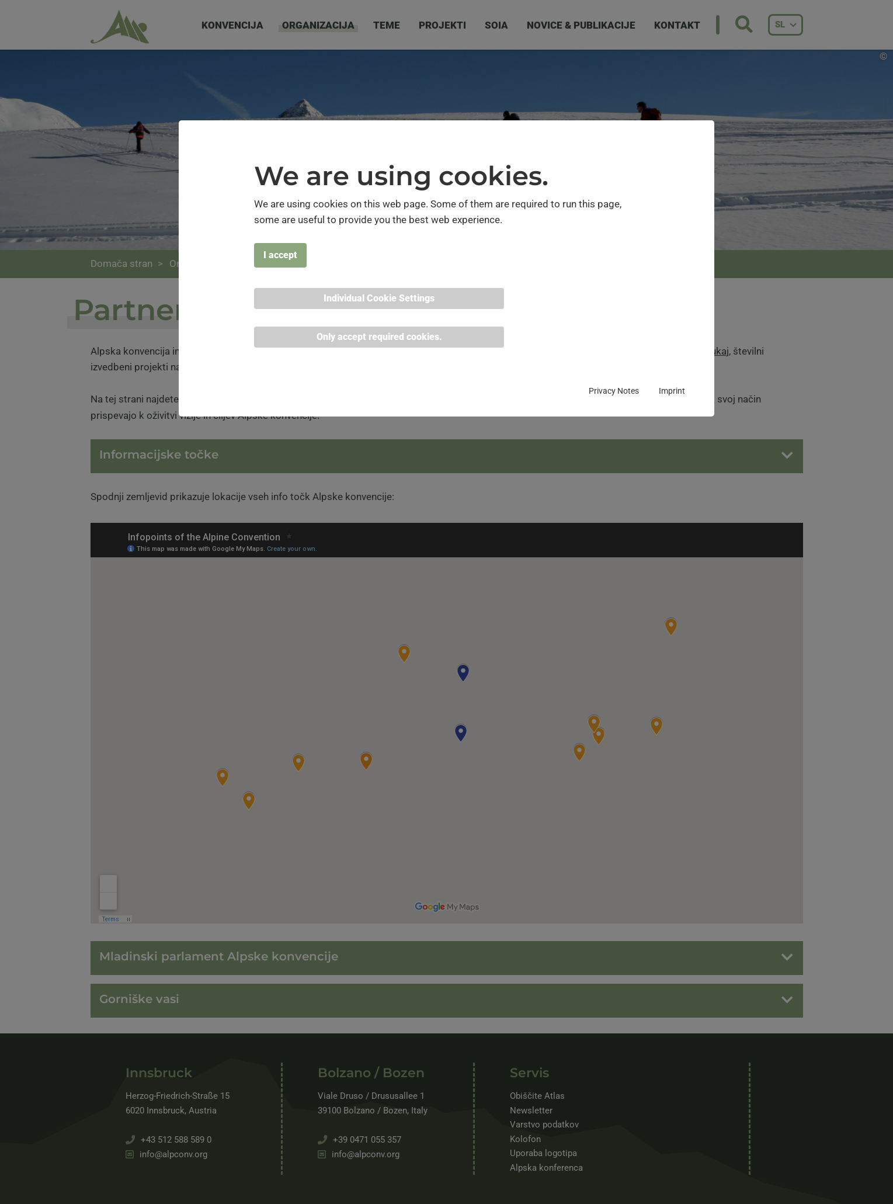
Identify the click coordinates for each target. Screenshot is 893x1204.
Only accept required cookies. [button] (379, 336)
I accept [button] (280, 255)
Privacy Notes (614, 390)
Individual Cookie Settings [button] (379, 298)
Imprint (672, 390)
